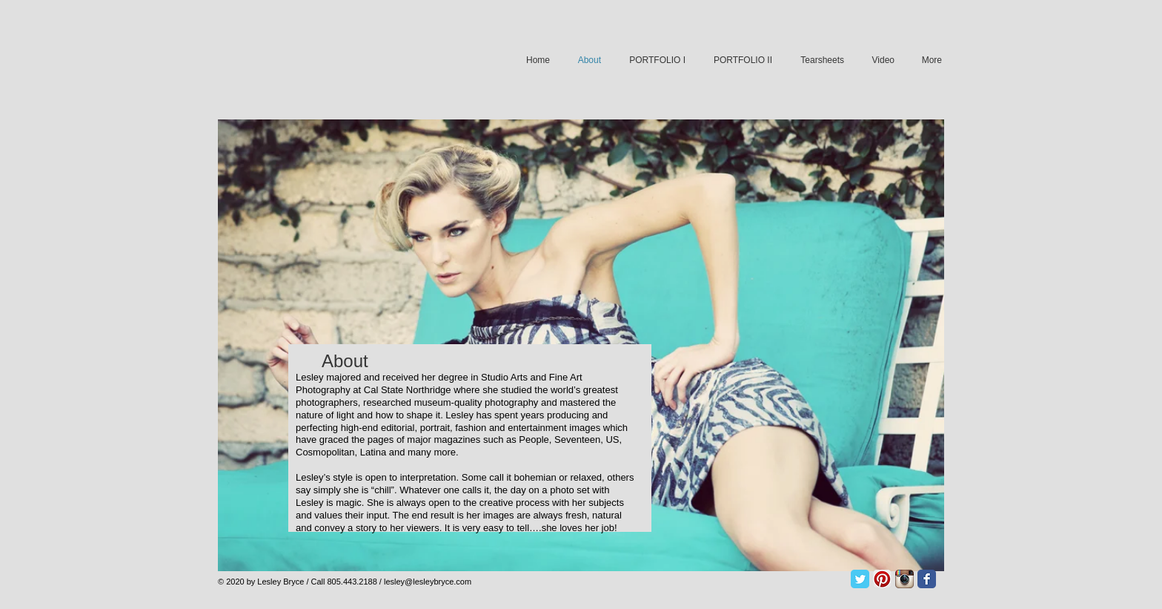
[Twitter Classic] (860, 579)
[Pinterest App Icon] (882, 579)
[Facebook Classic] (926, 579)
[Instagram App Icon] (904, 579)
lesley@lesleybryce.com (427, 581)
